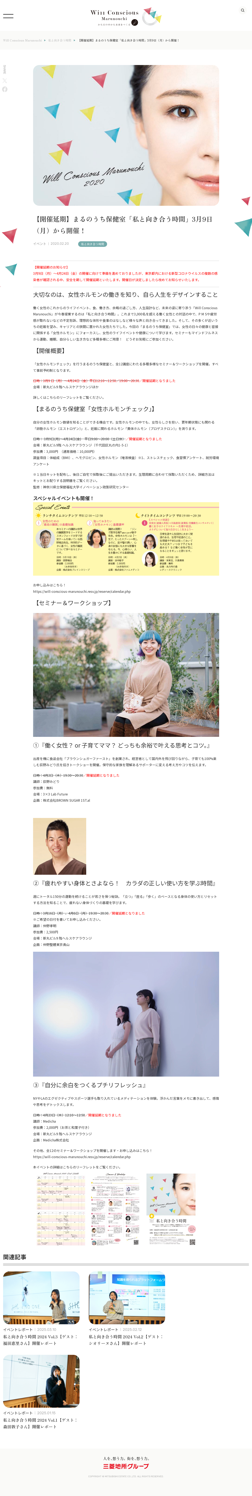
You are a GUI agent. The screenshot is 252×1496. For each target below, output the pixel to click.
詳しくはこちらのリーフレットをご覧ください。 (69, 397)
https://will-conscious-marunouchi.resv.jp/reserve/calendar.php (82, 591)
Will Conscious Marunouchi (22, 40)
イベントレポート (18, 1329)
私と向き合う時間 (59, 40)
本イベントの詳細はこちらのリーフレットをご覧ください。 (77, 1167)
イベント (39, 244)
